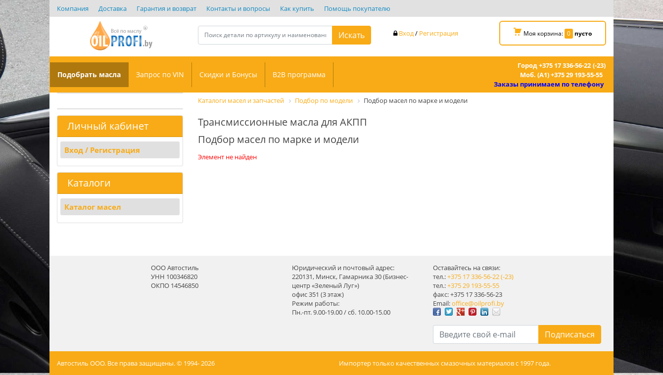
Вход (406, 33)
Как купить (297, 8)
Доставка (112, 8)
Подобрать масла (89, 74)
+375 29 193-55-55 (473, 285)
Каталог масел (92, 207)
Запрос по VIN (160, 74)
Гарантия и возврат (166, 8)
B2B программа (299, 74)
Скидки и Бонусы (228, 74)
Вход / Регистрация (102, 150)
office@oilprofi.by (478, 303)
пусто (583, 33)
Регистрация (438, 33)
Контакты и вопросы (238, 8)
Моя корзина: (553, 33)
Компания (73, 8)
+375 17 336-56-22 (473, 276)
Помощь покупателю (357, 8)
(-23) (507, 276)
